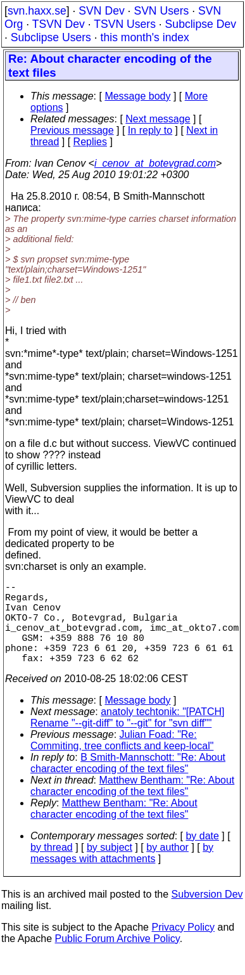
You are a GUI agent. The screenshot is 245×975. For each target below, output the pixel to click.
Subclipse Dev (200, 24)
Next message (157, 118)
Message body (137, 96)
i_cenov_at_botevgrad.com (155, 163)
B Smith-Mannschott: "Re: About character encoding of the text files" (127, 783)
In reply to (150, 130)
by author (167, 867)
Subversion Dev (207, 914)
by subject (109, 867)
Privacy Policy (183, 947)
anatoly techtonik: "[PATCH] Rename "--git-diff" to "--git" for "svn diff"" (127, 737)
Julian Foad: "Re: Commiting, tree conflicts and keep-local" (121, 760)
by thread (51, 867)
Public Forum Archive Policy (117, 958)
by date (201, 856)
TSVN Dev (58, 24)
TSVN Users (125, 24)
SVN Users (161, 10)
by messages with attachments (121, 873)
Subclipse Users (51, 37)
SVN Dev (101, 10)
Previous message (72, 130)
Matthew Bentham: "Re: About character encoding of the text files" (132, 806)
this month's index (145, 37)
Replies (90, 141)
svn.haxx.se (37, 10)
